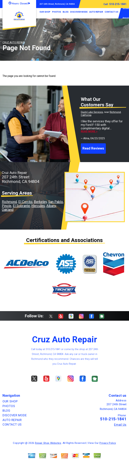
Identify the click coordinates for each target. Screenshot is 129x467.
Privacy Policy (107, 443)
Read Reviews (93, 148)
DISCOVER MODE (79, 12)
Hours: (19, 3)
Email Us (120, 424)
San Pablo (55, 202)
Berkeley (40, 202)
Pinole (6, 206)
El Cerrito (25, 202)
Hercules (38, 206)
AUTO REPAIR (96, 12)
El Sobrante (21, 206)
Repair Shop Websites (48, 443)
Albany (51, 206)
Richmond (9, 202)
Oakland (7, 210)
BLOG (66, 12)
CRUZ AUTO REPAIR (14, 42)
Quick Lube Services (92, 112)
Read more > (89, 131)
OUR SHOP (44, 12)
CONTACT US (111, 12)
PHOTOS (56, 12)
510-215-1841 (117, 4)
